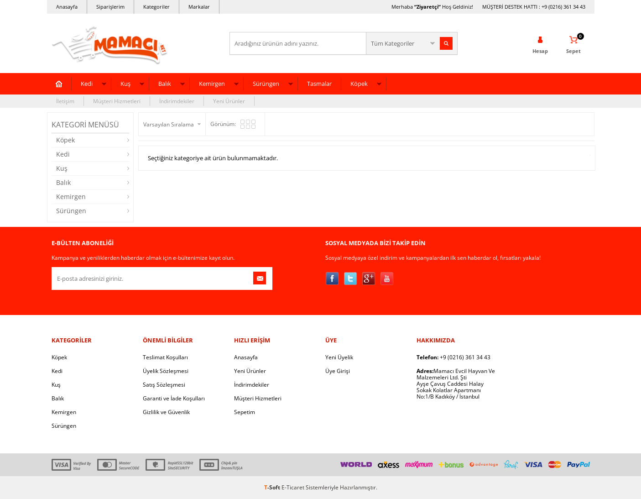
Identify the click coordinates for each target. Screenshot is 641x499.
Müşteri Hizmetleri (117, 101)
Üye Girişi (337, 371)
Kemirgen (212, 83)
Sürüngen (266, 83)
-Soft (272, 487)
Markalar (199, 6)
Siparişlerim (110, 6)
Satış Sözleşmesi (164, 385)
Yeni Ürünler (229, 101)
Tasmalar (319, 83)
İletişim (65, 101)
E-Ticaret (292, 487)
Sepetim (244, 412)
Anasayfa (67, 6)
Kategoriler (156, 6)
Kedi (87, 83)
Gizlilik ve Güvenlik (166, 412)
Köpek (359, 83)
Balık (164, 83)
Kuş (125, 83)
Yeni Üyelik (339, 357)
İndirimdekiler (176, 101)
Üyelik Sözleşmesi (165, 371)
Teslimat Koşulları (165, 357)
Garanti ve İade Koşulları (174, 398)
